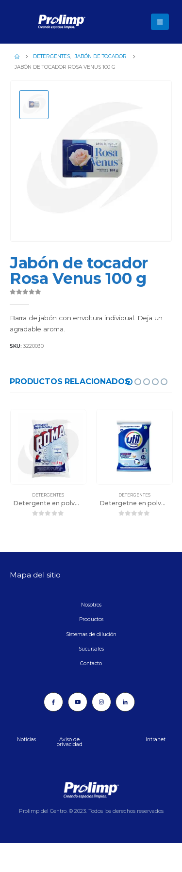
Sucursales (91, 649)
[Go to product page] (48, 447)
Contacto (91, 663)
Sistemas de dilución (91, 634)
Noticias (26, 739)
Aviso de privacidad (69, 741)
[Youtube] (77, 702)
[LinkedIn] (125, 702)
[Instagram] (101, 702)
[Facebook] (53, 702)
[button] (160, 22)
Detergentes (48, 495)
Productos (91, 619)
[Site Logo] (36, 22)
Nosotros (91, 605)
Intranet (155, 739)
